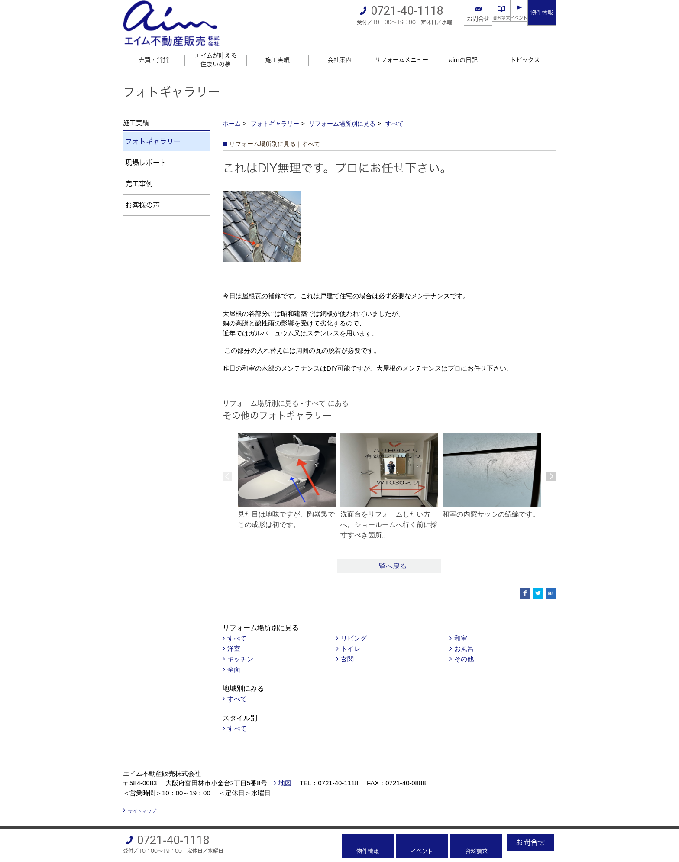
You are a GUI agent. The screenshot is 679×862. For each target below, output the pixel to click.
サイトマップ (142, 799)
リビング (354, 626)
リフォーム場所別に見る (342, 111)
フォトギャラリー (275, 111)
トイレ (350, 637)
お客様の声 (142, 193)
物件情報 (541, 12)
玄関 (347, 647)
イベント (514, 19)
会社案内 (339, 48)
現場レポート (146, 150)
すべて (394, 111)
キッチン (240, 647)
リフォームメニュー (401, 48)
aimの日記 (463, 48)
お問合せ (457, 19)
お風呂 (464, 637)
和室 (460, 626)
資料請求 (486, 19)
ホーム (232, 111)
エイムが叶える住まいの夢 (216, 48)
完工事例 (139, 172)
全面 (233, 657)
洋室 (233, 637)
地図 (284, 771)
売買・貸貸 (154, 48)
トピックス (525, 48)
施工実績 (277, 48)
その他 (464, 647)
